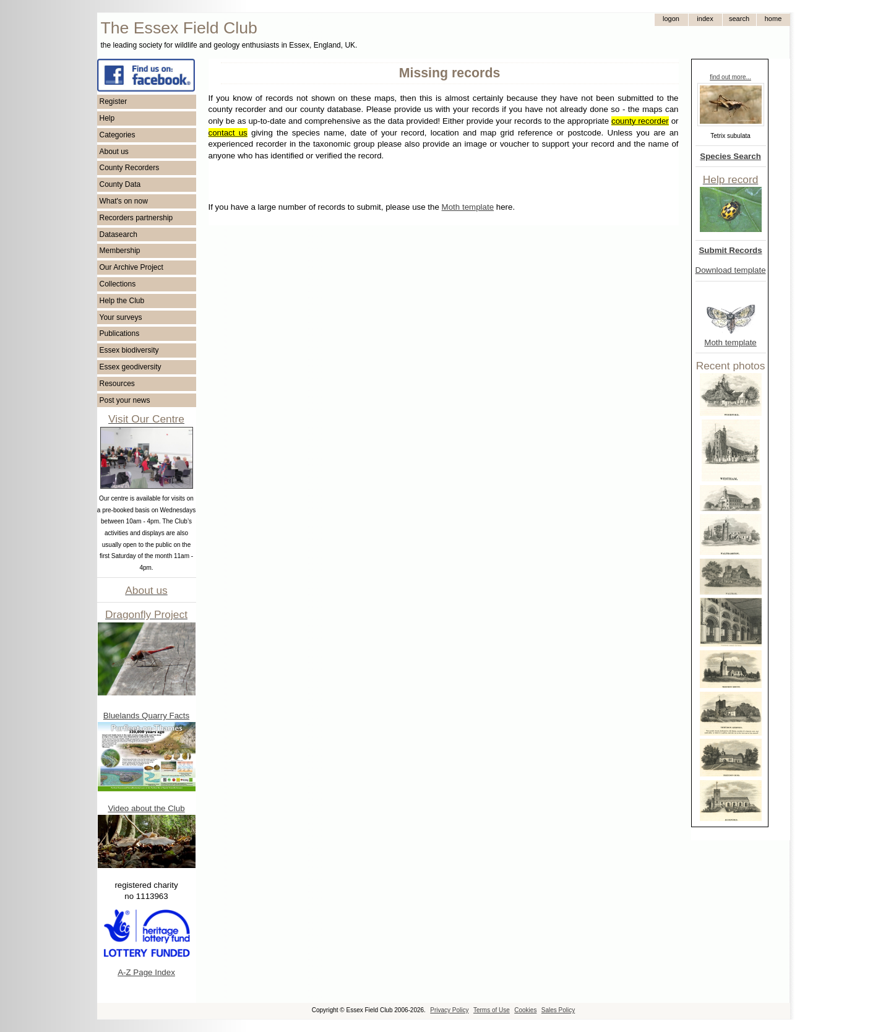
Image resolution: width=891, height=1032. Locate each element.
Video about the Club (146, 808)
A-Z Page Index (146, 972)
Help (107, 118)
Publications (120, 333)
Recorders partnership (136, 217)
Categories (118, 135)
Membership (120, 250)
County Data (120, 184)
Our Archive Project (131, 267)
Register (113, 101)
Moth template (730, 342)
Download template (730, 270)
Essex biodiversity (129, 350)
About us (114, 151)
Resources (117, 383)
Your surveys (121, 317)
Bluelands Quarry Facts (146, 715)
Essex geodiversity (130, 367)
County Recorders (130, 167)
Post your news (125, 400)
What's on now (124, 201)
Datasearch (118, 234)
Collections (118, 284)
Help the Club (122, 300)
